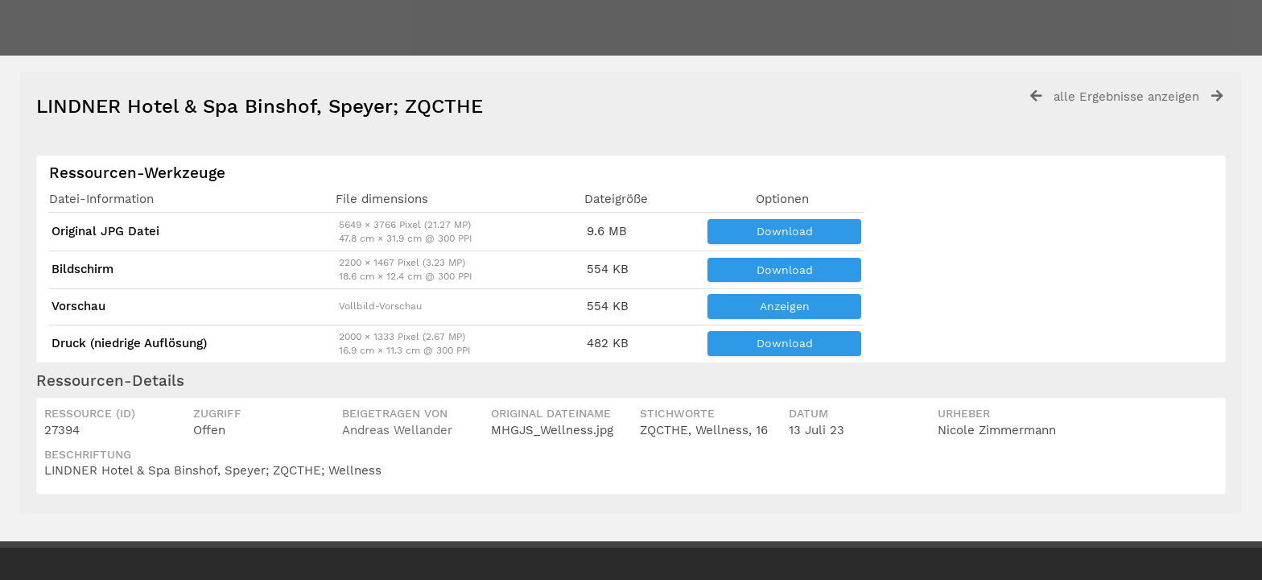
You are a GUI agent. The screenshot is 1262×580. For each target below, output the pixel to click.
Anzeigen (785, 306)
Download (785, 231)
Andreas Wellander (397, 430)
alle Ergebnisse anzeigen (1126, 96)
